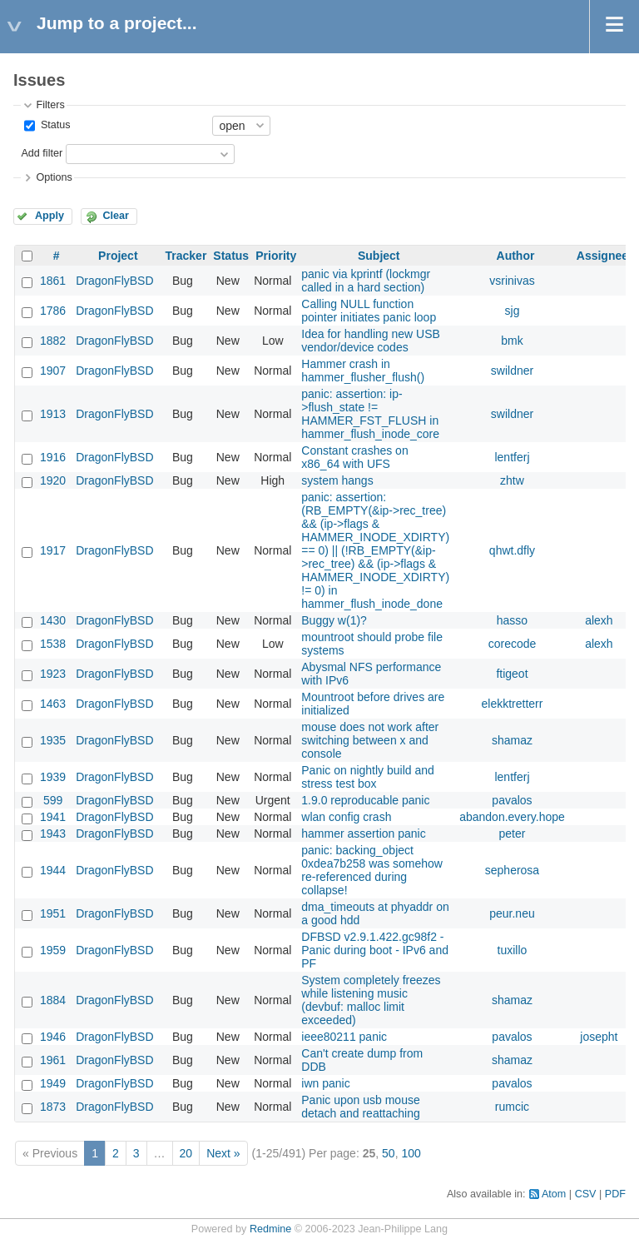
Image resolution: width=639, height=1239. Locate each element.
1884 (53, 1000)
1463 (53, 703)
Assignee (602, 255)
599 (52, 800)
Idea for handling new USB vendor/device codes (370, 340)
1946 (53, 1036)
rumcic (512, 1106)
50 (388, 1153)
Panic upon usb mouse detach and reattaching (360, 1106)
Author (516, 255)
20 (186, 1153)
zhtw (512, 480)
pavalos (512, 800)
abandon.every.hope (512, 817)
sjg (512, 310)
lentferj (511, 457)
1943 (53, 833)
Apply (49, 215)
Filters (50, 105)
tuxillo (513, 950)
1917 (53, 550)
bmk (512, 340)
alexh (598, 620)
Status (53, 125)
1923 (53, 673)
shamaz (512, 740)
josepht (598, 1036)
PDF (615, 1194)
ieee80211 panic (344, 1036)
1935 (53, 740)
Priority (275, 255)
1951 (53, 913)
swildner (512, 370)
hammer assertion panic (363, 833)
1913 (53, 413)
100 (410, 1153)
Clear (115, 215)
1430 (53, 620)
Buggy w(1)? (334, 620)
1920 (53, 480)
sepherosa (512, 870)
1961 (53, 1060)
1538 (53, 643)
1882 (53, 340)
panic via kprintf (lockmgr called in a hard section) (365, 280)
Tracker (186, 255)
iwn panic (325, 1083)
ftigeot (512, 673)
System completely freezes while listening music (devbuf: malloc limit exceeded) (370, 1000)
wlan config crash (346, 817)
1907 (53, 370)
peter (512, 833)
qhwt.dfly (512, 550)
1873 (53, 1106)
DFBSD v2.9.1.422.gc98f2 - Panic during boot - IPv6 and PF (374, 950)
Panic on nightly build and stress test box (367, 777)
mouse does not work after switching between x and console (369, 740)
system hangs (337, 480)
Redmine (270, 1229)
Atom (554, 1194)
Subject (379, 255)
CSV (586, 1194)
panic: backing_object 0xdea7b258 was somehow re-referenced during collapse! (372, 870)
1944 (53, 870)
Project (117, 255)
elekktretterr (512, 703)
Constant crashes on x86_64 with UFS (354, 457)
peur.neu (512, 913)
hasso (512, 620)
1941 (53, 817)
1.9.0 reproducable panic (365, 800)
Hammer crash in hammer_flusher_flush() (362, 370)
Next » (223, 1153)
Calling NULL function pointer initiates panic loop (368, 310)
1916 (53, 457)
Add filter (41, 153)
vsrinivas (511, 280)
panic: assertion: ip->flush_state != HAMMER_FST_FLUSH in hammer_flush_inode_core (370, 413)
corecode (512, 643)
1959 (53, 950)
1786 (53, 310)
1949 (53, 1083)
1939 (53, 777)
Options (54, 177)
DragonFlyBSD (114, 280)
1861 (53, 280)
